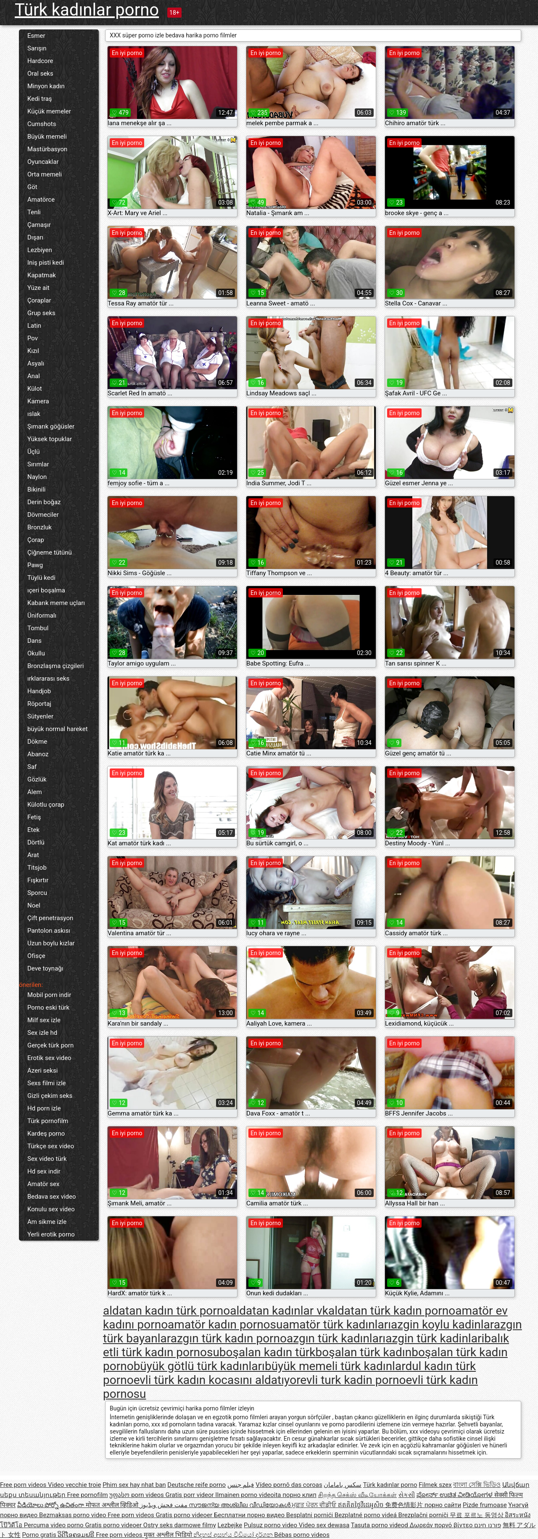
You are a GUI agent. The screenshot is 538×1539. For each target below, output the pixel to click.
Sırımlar (38, 464)
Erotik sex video (49, 1058)
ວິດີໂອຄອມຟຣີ (77, 1535)
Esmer (36, 35)
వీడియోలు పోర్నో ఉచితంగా (51, 1505)
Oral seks (40, 73)
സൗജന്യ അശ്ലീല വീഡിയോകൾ (240, 1505)
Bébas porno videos (302, 1535)
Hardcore (40, 61)
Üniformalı (41, 615)
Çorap (35, 540)
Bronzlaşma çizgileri (55, 666)
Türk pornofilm (48, 1121)
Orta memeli (44, 174)
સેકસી (406, 1495)
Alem (34, 792)
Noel (33, 905)
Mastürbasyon (47, 149)
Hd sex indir (44, 1171)
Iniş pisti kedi (45, 262)
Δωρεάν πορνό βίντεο (442, 1525)
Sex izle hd (42, 1033)
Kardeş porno (46, 1133)
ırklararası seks (48, 678)
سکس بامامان (342, 1485)
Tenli (34, 212)
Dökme (37, 741)
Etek (33, 830)
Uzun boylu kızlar (51, 943)
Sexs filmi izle (46, 1083)
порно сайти (443, 1505)
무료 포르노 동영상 (477, 1515)
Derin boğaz (44, 502)
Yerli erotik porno (51, 1234)
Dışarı (35, 237)
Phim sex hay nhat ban (134, 1485)
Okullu (36, 653)
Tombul (37, 628)
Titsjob (37, 867)
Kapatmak (41, 275)
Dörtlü (36, 842)
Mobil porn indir (49, 995)
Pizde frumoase (485, 1505)
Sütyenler (40, 716)
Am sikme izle (46, 1222)
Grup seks (41, 313)
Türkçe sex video (50, 1146)
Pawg (35, 565)
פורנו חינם (487, 1525)
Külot (34, 388)
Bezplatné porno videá (366, 1515)
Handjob (39, 691)
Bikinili (36, 489)
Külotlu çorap (45, 804)
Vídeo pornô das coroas (289, 1485)
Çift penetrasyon (50, 918)
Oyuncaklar (42, 162)
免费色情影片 (405, 1505)
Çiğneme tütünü (49, 552)
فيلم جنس (240, 1485)
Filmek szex (435, 1485)
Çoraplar (39, 300)
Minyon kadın (46, 86)
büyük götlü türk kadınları (199, 1366)
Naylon (37, 477)
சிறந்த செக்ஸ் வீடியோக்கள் (357, 1495)
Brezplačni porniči (424, 1515)
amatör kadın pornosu (225, 1324)
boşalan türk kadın (364, 1352)
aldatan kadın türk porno (166, 1311)
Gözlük (37, 779)
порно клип (299, 1495)
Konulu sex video (51, 1209)
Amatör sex (43, 1184)
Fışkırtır (37, 880)
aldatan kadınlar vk (279, 1311)
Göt (32, 187)
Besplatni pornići (310, 1515)
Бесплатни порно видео (250, 1515)
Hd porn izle (44, 1108)
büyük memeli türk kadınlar (335, 1366)
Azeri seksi (42, 1070)
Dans (34, 641)
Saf (32, 767)
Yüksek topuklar (49, 439)
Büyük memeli (47, 136)
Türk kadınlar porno (87, 10)
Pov (32, 338)
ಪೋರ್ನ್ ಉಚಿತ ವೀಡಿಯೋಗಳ (455, 1495)
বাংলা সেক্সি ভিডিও (476, 1485)
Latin (34, 325)
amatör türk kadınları (336, 1324)
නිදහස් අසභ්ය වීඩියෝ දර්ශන (233, 1535)
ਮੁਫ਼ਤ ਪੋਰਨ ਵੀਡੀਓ (315, 1505)
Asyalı (35, 363)
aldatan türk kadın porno (391, 1311)
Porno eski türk (48, 1007)
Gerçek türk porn (50, 1045)
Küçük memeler (49, 111)
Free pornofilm (87, 1495)
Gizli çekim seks (49, 1096)
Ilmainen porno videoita (248, 1495)
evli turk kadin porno (353, 1380)
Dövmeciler (43, 514)
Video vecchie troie (74, 1485)
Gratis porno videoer (185, 1515)
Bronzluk (39, 527)
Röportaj (39, 704)
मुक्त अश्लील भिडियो (168, 1535)
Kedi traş (39, 99)
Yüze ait (38, 288)
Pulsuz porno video (271, 1525)
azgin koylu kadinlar (442, 1324)
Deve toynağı (45, 968)
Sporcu (37, 893)
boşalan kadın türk (267, 1352)
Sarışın (37, 48)
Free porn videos (24, 1485)
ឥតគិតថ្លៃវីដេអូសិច (361, 1505)
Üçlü (33, 451)
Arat (33, 855)
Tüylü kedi (41, 577)
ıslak (33, 414)
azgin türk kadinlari (434, 1338)
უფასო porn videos (137, 1495)
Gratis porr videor (191, 1495)
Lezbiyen (39, 250)
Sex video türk (47, 1159)
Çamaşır (39, 225)
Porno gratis (40, 1535)
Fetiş (34, 817)
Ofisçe (36, 956)
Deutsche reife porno (196, 1485)
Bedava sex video (51, 1196)
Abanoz (38, 754)
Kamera (38, 401)
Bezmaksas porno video (73, 1515)
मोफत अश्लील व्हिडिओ (113, 1505)
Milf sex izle (44, 1020)
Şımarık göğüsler (50, 426)
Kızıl (33, 351)
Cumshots (41, 124)
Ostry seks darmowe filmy (179, 1525)
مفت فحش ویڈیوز (164, 1505)
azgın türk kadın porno (229, 1338)
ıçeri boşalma (46, 590)
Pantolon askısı (48, 930)
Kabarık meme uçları (56, 603)
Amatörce (41, 199)
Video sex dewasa (324, 1525)
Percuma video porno (54, 1525)
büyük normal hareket (57, 729)
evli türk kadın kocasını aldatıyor (217, 1380)
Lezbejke (229, 1525)
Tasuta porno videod (380, 1525)
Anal (33, 376)
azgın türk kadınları (336, 1338)
